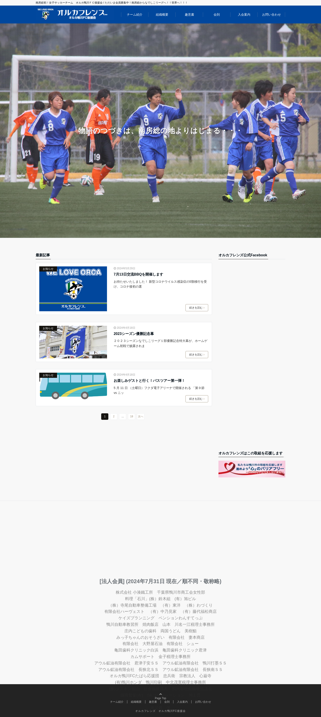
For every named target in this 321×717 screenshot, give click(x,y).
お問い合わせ (271, 14)
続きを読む (196, 307)
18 (131, 416)
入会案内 (244, 14)
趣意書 (189, 14)
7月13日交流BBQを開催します (138, 274)
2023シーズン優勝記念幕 (134, 334)
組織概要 (162, 14)
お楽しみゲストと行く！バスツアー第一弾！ (149, 381)
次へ (140, 416)
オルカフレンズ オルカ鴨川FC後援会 (160, 711)
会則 (217, 14)
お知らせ (48, 268)
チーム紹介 (134, 14)
